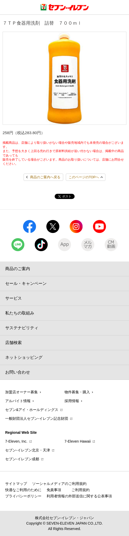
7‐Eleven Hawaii (77, 441)
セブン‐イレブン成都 (22, 459)
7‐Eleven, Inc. (16, 441)
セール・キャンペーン (26, 283)
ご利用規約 (80, 490)
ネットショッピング (23, 357)
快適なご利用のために (23, 490)
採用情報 (71, 401)
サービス (13, 298)
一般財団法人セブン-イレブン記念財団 (36, 418)
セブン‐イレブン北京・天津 (27, 450)
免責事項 (54, 490)
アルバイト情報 (18, 401)
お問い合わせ (17, 372)
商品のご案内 (17, 268)
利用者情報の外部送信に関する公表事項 (79, 496)
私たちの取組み (19, 313)
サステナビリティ (21, 328)
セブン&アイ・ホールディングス (31, 410)
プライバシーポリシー (23, 496)
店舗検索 (13, 342)
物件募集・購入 (77, 392)
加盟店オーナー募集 (21, 392)
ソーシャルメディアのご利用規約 (59, 484)
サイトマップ (16, 484)
